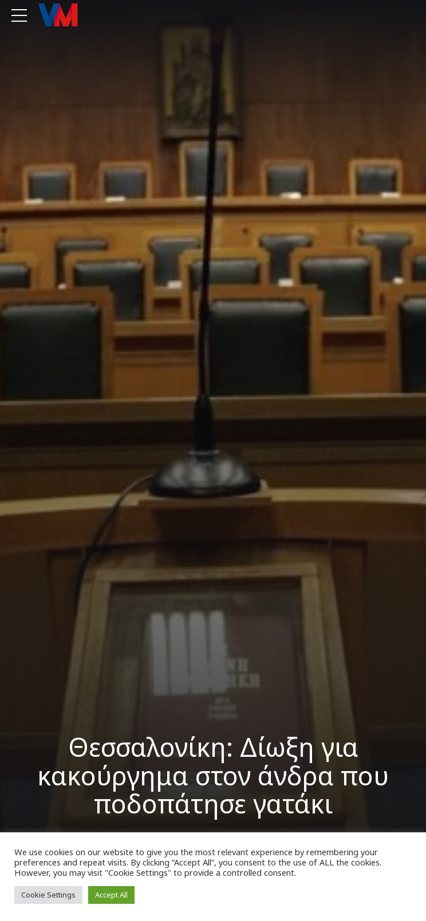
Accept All (111, 895)
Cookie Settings (48, 895)
